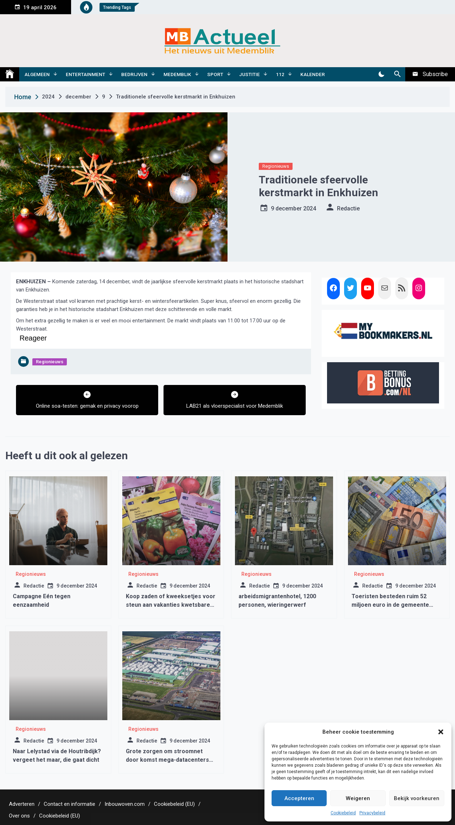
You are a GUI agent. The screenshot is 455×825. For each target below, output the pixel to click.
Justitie (249, 74)
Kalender (312, 74)
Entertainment (85, 74)
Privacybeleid (372, 812)
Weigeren (358, 798)
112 (280, 74)
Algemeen (37, 74)
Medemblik (177, 74)
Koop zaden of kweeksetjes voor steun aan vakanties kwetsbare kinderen (170, 605)
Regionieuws (275, 166)
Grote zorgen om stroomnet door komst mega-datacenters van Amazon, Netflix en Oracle (167, 760)
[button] (440, 731)
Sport (215, 74)
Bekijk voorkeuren (416, 798)
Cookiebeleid (343, 812)
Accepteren (299, 798)
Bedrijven (134, 74)
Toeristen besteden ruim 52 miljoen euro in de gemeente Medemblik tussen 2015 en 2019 (395, 605)
